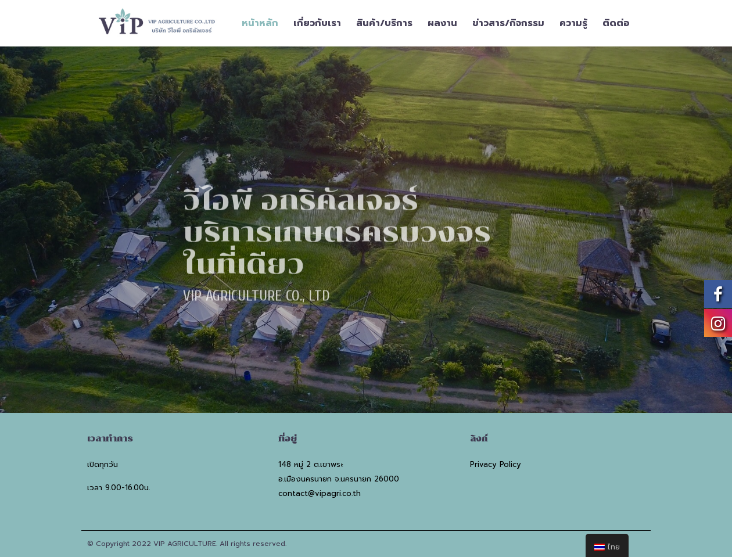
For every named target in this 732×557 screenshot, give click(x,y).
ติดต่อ (616, 23)
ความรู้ (573, 23)
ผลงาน (442, 23)
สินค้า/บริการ (384, 23)
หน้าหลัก (260, 23)
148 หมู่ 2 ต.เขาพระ (310, 464)
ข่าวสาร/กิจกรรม (508, 23)
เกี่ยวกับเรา (317, 23)
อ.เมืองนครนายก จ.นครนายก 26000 (338, 478)
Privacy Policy (495, 464)
